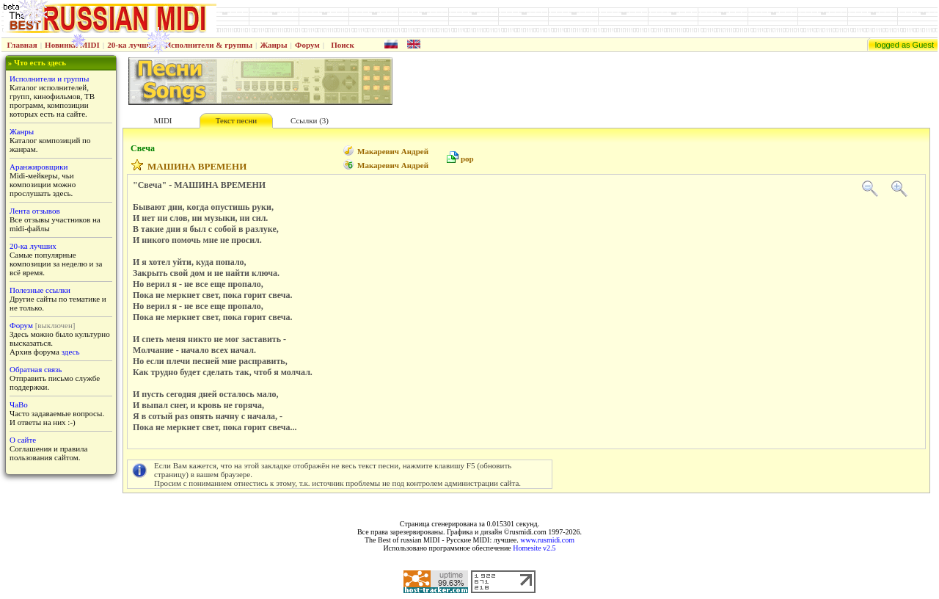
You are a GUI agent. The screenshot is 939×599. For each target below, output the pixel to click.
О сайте (23, 439)
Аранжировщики (38, 166)
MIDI (162, 120)
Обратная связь (36, 369)
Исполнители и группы (49, 78)
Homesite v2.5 (534, 548)
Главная (22, 44)
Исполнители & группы (208, 44)
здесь (71, 351)
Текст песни (236, 120)
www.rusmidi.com (547, 540)
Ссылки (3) (310, 120)
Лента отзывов (35, 210)
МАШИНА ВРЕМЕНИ (196, 166)
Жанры (273, 44)
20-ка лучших (132, 44)
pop (467, 158)
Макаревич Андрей (392, 151)
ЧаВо (19, 404)
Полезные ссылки (40, 290)
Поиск (342, 44)
